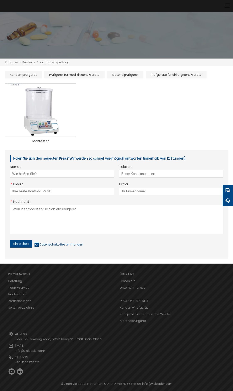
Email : (16, 185)
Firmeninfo (128, 281)
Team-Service (18, 288)
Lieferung (15, 281)
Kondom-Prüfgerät (134, 307)
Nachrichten (17, 294)
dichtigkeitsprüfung (54, 62)
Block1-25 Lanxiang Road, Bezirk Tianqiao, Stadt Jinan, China (58, 339)
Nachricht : (20, 202)
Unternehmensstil (133, 288)
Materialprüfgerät (125, 75)
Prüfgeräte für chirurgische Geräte (176, 75)
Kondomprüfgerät (23, 75)
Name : (15, 167)
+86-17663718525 (27, 362)
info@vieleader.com (30, 351)
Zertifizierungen (19, 301)
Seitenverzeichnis (21, 307)
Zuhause (11, 62)
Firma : (124, 185)
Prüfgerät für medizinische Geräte (74, 75)
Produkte (29, 62)
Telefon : (126, 167)
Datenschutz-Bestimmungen (61, 244)
